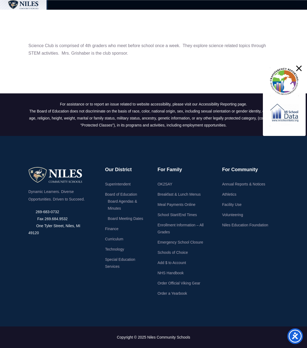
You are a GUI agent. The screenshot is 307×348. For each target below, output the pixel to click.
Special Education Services (120, 263)
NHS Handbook (171, 273)
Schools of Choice (173, 252)
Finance (112, 229)
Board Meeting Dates (125, 218)
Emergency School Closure (180, 242)
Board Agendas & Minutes (122, 204)
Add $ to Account (172, 263)
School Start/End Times (177, 215)
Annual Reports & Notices (243, 184)
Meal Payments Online (177, 204)
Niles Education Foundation (245, 225)
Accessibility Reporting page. (223, 104)
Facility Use (232, 204)
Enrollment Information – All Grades (181, 228)
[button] (299, 68)
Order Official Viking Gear (179, 283)
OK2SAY (165, 184)
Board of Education (121, 194)
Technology (114, 249)
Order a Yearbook (172, 293)
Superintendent (118, 184)
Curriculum (114, 239)
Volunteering (232, 215)
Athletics (229, 194)
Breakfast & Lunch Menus (179, 194)
